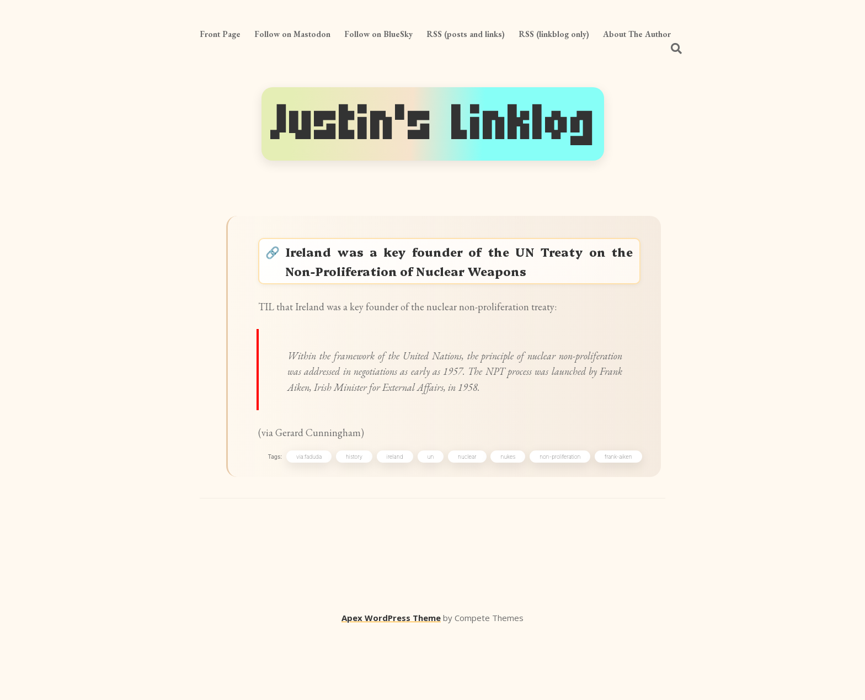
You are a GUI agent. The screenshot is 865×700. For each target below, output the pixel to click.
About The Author (637, 34)
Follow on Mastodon (292, 34)
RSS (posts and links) (465, 34)
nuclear (465, 520)
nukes (505, 520)
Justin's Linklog (432, 123)
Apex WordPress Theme (391, 684)
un (428, 520)
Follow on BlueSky (378, 34)
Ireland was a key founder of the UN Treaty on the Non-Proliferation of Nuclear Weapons (461, 266)
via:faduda (306, 520)
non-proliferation (557, 520)
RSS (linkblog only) (554, 34)
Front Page (220, 34)
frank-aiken (616, 520)
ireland (392, 520)
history (352, 520)
